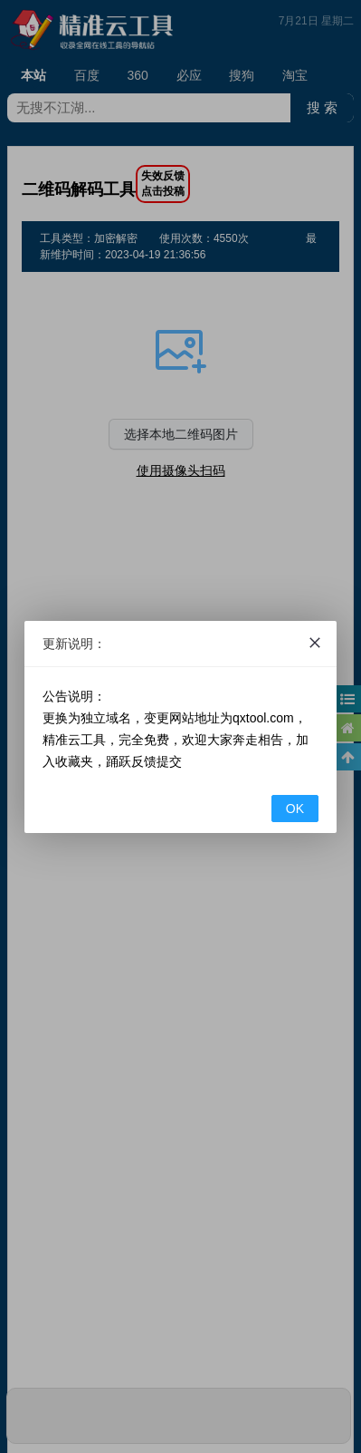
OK (295, 808)
